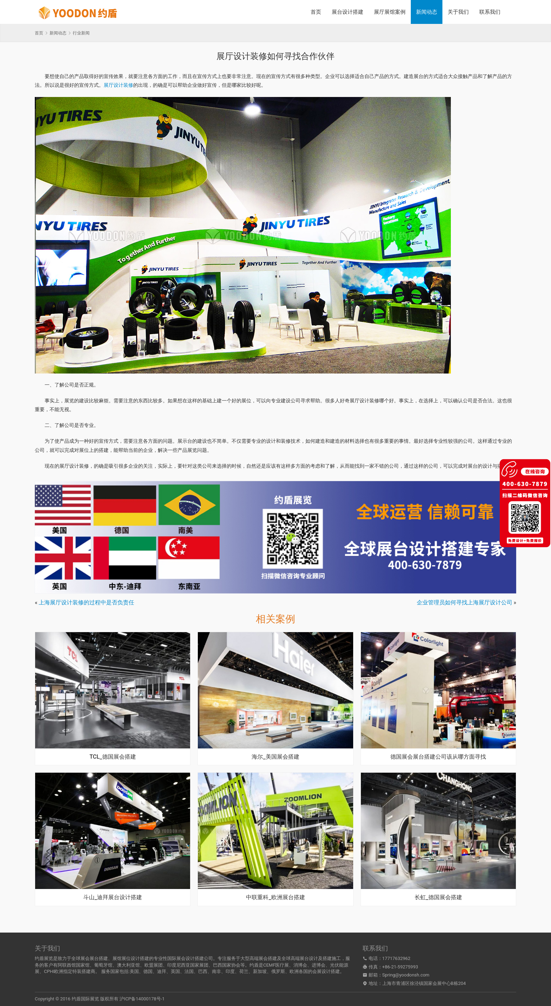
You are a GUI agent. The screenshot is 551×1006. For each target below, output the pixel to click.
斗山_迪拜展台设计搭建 (112, 897)
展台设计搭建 (347, 12)
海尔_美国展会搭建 (275, 757)
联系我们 (489, 12)
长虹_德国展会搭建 (438, 897)
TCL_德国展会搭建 (113, 757)
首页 (316, 12)
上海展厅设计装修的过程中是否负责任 (86, 602)
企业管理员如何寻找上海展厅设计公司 (464, 602)
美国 (134, 971)
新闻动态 (426, 12)
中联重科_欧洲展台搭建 (275, 897)
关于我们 (458, 12)
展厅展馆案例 (390, 12)
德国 (148, 971)
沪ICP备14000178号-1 (142, 998)
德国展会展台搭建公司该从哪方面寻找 (438, 757)
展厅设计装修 (118, 85)
